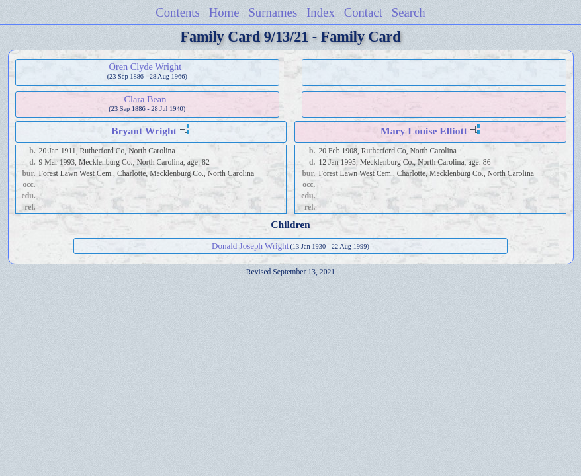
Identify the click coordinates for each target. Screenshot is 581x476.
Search (408, 12)
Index (320, 12)
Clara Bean (145, 99)
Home (224, 12)
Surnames (272, 12)
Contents (178, 12)
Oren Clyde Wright (145, 66)
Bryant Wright (144, 130)
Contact (363, 12)
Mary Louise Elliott (423, 130)
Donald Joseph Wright (250, 246)
